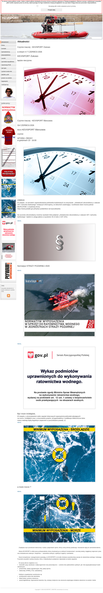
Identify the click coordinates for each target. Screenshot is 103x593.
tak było (3, 68)
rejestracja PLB (6, 65)
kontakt (3, 48)
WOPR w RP (5, 74)
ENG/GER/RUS (5, 55)
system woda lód (6, 71)
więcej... (19, 221)
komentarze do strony (62, 589)
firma (3, 45)
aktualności (5, 42)
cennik (3, 58)
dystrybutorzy (5, 52)
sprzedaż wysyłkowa (7, 61)
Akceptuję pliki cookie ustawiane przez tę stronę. (62, 6)
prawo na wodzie (6, 78)
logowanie (4, 81)
